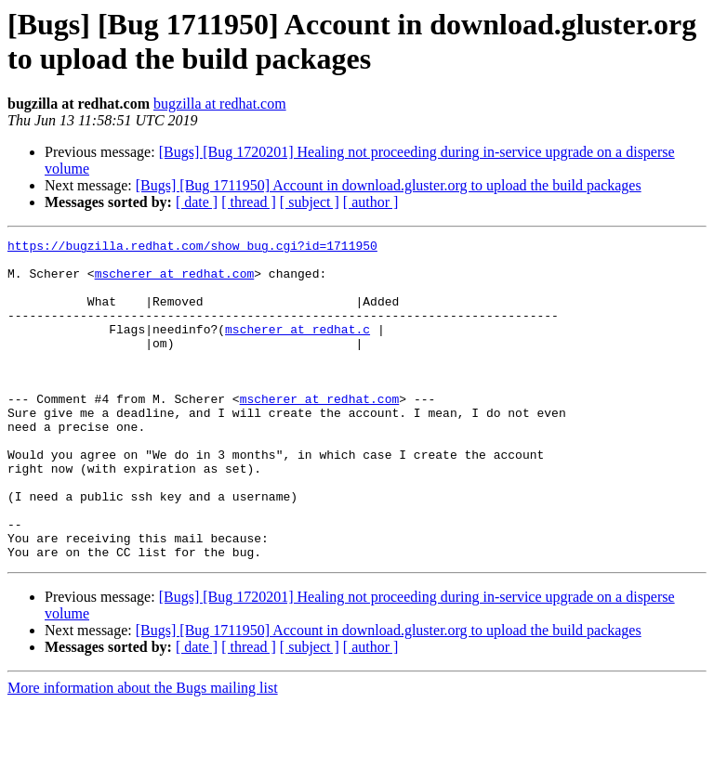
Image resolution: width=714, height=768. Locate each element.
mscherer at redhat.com (175, 281)
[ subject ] (309, 202)
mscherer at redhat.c (297, 348)
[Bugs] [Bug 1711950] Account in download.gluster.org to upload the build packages (388, 185)
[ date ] (197, 202)
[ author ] (371, 202)
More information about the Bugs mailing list (142, 752)
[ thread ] (248, 202)
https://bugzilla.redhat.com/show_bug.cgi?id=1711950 (192, 248)
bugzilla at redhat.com (219, 103)
